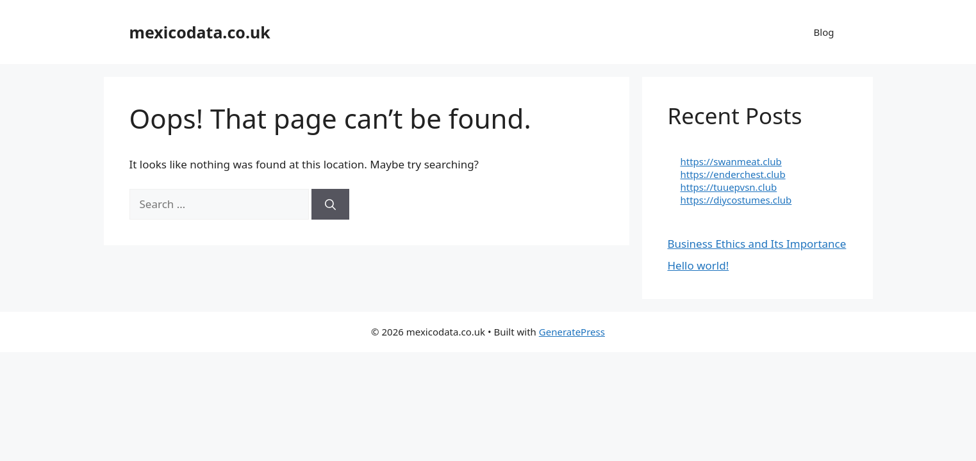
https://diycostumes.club (736, 199)
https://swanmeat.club (731, 161)
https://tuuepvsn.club (729, 187)
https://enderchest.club (733, 174)
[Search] (330, 204)
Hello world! (698, 265)
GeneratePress (572, 331)
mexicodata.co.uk (199, 32)
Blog (824, 32)
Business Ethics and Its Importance (757, 243)
